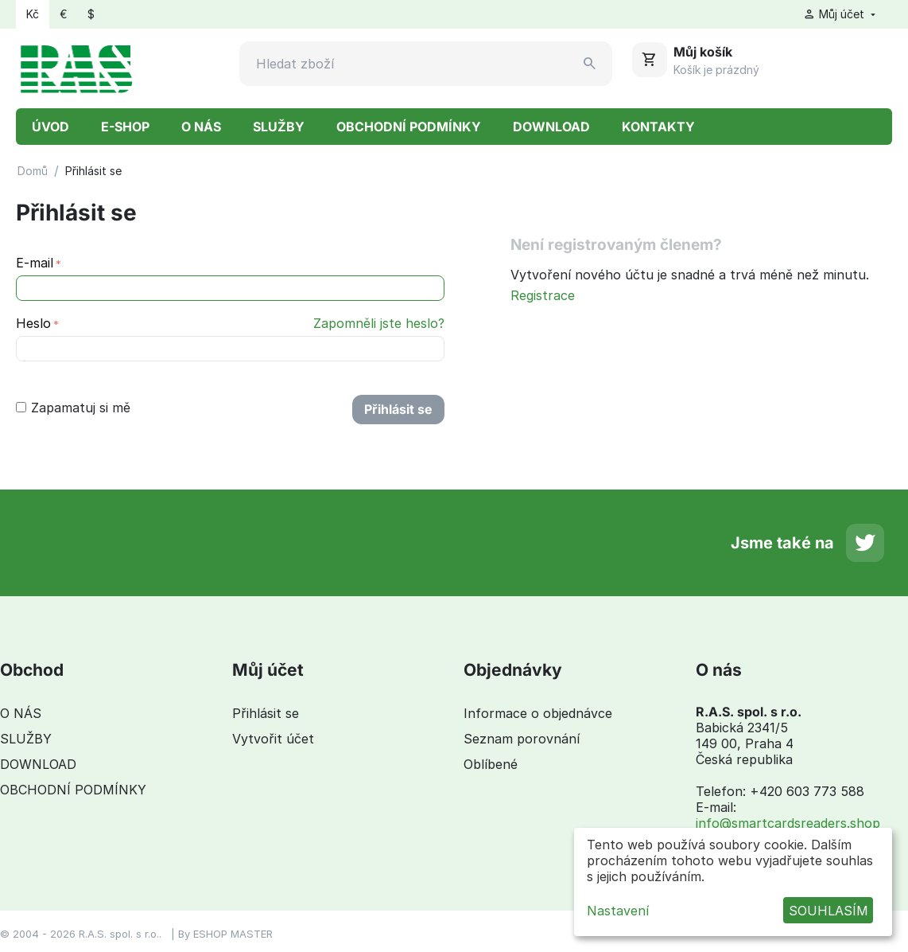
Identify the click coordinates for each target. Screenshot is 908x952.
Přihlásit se (398, 409)
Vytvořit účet (273, 739)
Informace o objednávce (538, 713)
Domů (32, 171)
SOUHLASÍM (828, 911)
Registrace (542, 295)
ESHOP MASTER (233, 933)
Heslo (33, 323)
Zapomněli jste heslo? (378, 323)
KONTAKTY (658, 127)
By (185, 933)
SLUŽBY (279, 127)
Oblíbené (491, 764)
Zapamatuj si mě (73, 408)
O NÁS (201, 127)
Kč (32, 14)
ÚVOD (50, 127)
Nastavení (618, 911)
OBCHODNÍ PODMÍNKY (408, 127)
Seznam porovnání (522, 739)
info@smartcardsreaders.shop (788, 823)
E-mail (34, 263)
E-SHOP (125, 127)
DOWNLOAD (551, 127)
